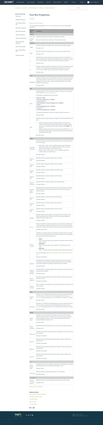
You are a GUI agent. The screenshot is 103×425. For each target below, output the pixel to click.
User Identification (33, 398)
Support (66, 2)
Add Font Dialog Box (20, 34)
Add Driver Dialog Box (20, 31)
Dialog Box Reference (20, 19)
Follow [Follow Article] (32, 18)
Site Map (67, 423)
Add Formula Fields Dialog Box (20, 42)
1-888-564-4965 (78, 413)
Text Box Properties (20, 55)
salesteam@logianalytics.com (81, 415)
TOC (31, 361)
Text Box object (50, 25)
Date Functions (32, 401)
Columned (38, 297)
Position (31, 226)
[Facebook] (30, 407)
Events (82, 2)
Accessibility (33, 377)
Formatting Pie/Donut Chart (35, 396)
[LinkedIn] (33, 407)
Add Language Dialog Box (20, 50)
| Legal (59, 423)
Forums (74, 2)
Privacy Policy (62, 423)
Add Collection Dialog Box (20, 23)
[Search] (78, 8)
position (38, 60)
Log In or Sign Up (93, 2)
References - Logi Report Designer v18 (47, 7)
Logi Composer (31, 2)
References (18, 16)
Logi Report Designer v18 (33, 7)
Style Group (70, 128)
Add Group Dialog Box (21, 46)
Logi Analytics (17, 7)
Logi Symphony (20, 2)
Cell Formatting (32, 403)
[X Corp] (32, 407)
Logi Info (48, 2)
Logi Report (40, 2)
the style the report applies (50, 92)
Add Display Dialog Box (21, 28)
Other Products (57, 2)
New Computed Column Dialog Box (37, 393)
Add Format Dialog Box (21, 38)
